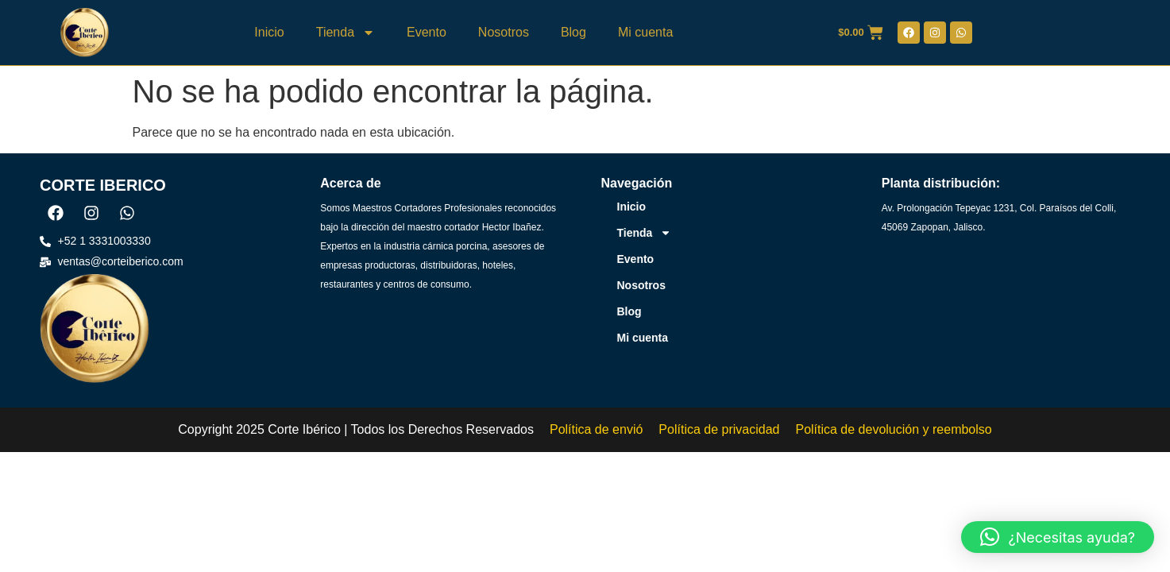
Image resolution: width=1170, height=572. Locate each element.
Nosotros (503, 32)
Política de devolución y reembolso (893, 429)
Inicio (269, 32)
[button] (1057, 537)
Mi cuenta (645, 32)
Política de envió (596, 429)
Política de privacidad (718, 429)
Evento (426, 32)
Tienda (345, 32)
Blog (573, 32)
